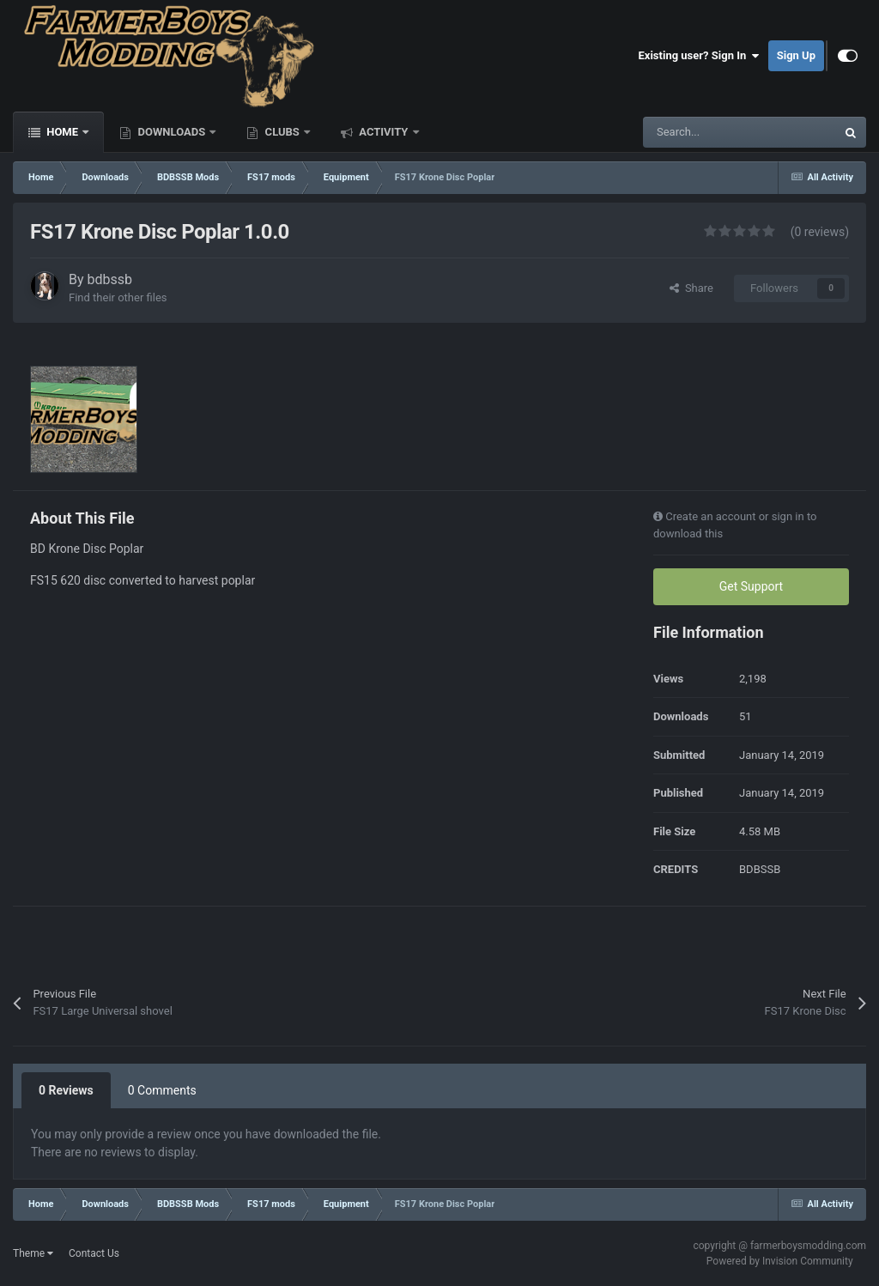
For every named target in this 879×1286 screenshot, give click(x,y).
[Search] (703, 132)
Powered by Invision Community (779, 1261)
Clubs (282, 131)
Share (691, 288)
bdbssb (110, 279)
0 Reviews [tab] (66, 1090)
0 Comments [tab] (162, 1090)
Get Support (751, 586)
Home (62, 131)
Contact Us (94, 1253)
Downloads (171, 131)
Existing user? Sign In (699, 55)
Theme (33, 1253)
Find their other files (118, 297)
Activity (383, 131)
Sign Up (796, 55)
